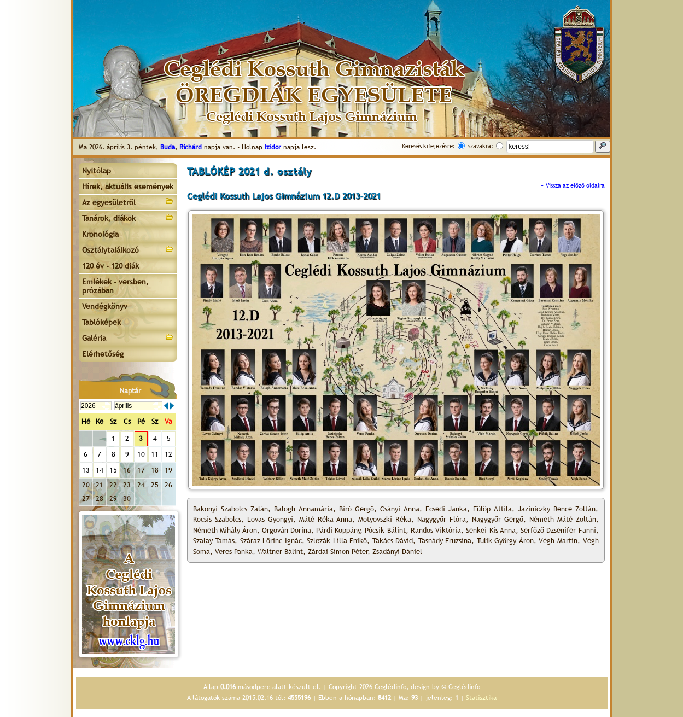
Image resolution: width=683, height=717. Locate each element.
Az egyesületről (128, 201)
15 (113, 470)
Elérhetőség (103, 353)
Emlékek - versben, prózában (115, 286)
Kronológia (100, 234)
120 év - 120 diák (110, 265)
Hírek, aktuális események (127, 186)
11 (155, 454)
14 (99, 470)
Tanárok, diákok (128, 217)
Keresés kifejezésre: (428, 146)
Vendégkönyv (104, 306)
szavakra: (480, 146)
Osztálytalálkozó (128, 249)
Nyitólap (96, 170)
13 (86, 470)
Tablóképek (101, 322)
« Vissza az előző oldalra (573, 185)
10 (141, 454)
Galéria (128, 337)
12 (168, 454)
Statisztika (481, 698)
